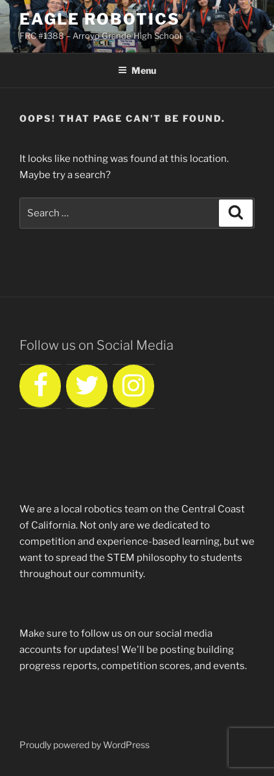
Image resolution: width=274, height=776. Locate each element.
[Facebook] (40, 386)
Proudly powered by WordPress (84, 744)
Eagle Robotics (99, 19)
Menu (137, 70)
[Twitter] (87, 386)
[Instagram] (133, 386)
